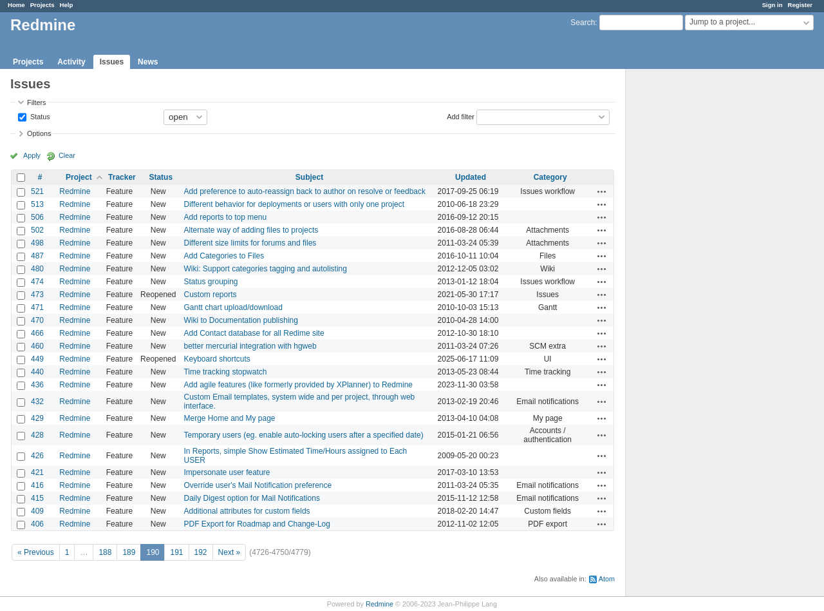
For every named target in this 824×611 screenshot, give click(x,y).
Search (582, 22)
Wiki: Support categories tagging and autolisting (264, 268)
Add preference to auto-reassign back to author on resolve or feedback (304, 191)
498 (37, 242)
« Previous (35, 552)
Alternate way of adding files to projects (250, 230)
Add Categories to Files (223, 255)
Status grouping (210, 281)
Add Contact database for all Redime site (253, 333)
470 (37, 320)
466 (37, 333)
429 (37, 418)
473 (37, 294)
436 (37, 384)
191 (176, 552)
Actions (602, 191)
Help (66, 4)
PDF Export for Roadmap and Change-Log (256, 524)
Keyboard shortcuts (216, 359)
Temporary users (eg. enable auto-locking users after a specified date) (303, 435)
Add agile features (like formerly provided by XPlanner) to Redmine (298, 384)
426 (37, 455)
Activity (71, 61)
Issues (112, 61)
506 (37, 217)
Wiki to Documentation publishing (240, 320)
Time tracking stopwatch (225, 371)
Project (79, 177)
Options (39, 133)
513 (37, 204)
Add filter (460, 116)
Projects (42, 4)
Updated (470, 177)
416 (37, 485)
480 (37, 268)
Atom (607, 579)
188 (104, 552)
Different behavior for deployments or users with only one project (293, 204)
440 (37, 371)
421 (37, 472)
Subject (309, 177)
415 (37, 498)
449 (37, 359)
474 (37, 281)
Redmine (74, 191)
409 (37, 511)
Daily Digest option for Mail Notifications (251, 498)
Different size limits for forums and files (249, 242)
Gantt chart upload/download (232, 307)
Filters (36, 102)
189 (128, 552)
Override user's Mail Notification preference (257, 485)
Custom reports (209, 294)
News (148, 61)
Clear (67, 155)
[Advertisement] (690, 271)
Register (800, 4)
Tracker (122, 177)
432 (37, 401)
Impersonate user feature (226, 472)
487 (37, 255)
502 (37, 230)
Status (39, 116)
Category (550, 177)
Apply (32, 155)
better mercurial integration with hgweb (249, 346)
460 (37, 346)
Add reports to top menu (225, 217)
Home (16, 4)
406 (37, 524)
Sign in (772, 4)
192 (200, 552)
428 (37, 435)
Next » (229, 552)
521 (37, 191)
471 (37, 307)
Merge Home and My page (229, 418)
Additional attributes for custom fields (246, 511)
